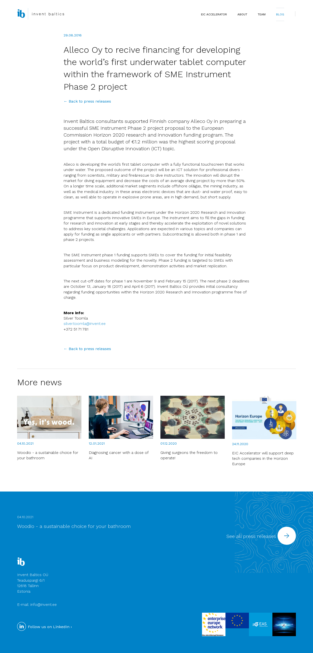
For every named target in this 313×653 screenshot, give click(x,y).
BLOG (280, 14)
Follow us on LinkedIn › (44, 626)
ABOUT (242, 14)
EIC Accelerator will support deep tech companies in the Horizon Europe (263, 458)
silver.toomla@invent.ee (85, 323)
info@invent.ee (43, 604)
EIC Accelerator (214, 14)
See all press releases (261, 536)
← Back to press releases (87, 101)
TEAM (262, 14)
